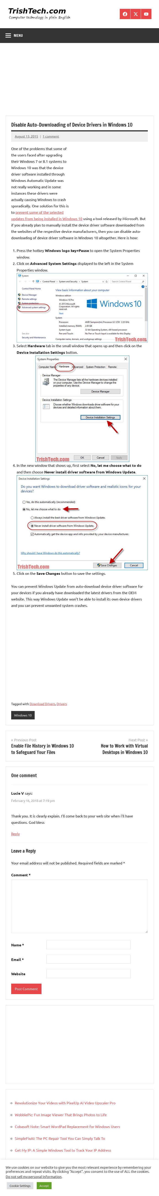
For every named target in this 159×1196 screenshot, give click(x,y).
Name (17, 944)
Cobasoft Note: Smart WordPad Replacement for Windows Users (67, 1126)
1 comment (51, 136)
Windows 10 (23, 715)
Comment (21, 874)
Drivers (62, 704)
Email (17, 959)
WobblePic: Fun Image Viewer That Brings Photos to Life (61, 1114)
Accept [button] (44, 1186)
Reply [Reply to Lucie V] (15, 834)
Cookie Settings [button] (20, 1186)
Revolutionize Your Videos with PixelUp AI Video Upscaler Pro (65, 1103)
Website (18, 973)
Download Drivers (42, 704)
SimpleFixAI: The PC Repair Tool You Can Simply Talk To (60, 1138)
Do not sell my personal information (34, 1176)
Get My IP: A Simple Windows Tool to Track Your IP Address (63, 1150)
